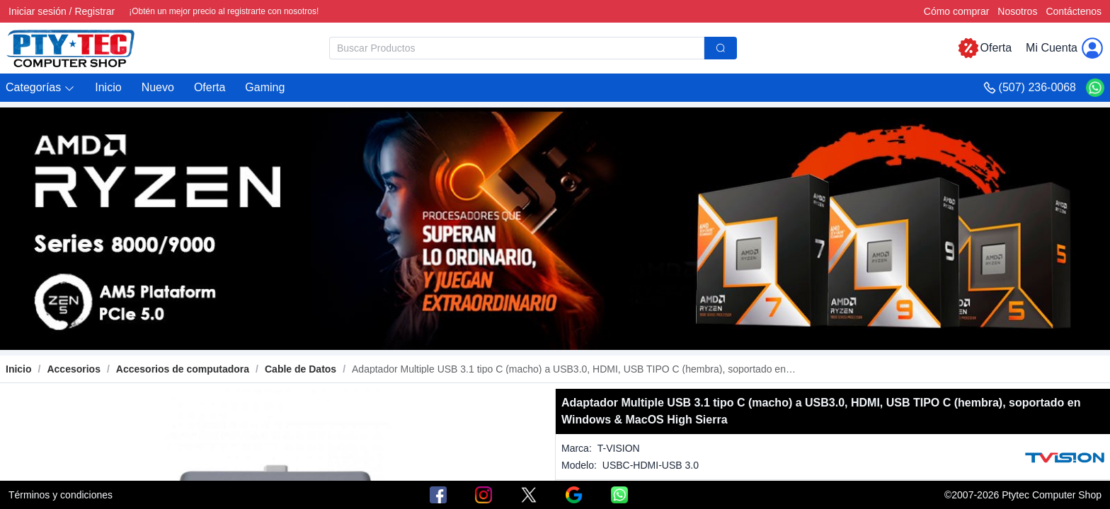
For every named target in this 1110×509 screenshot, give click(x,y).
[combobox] (533, 48)
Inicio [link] (19, 369)
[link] (73, 369)
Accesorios (73, 369)
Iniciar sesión (37, 11)
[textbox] (517, 48)
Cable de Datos (300, 369)
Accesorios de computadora (182, 369)
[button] (40, 88)
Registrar (94, 11)
